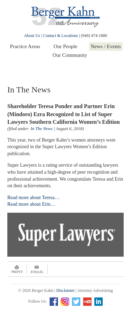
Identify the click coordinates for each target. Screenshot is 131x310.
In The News (41, 128)
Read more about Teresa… (33, 197)
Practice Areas (25, 46)
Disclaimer (65, 290)
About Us (32, 35)
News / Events (106, 46)
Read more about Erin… (31, 204)
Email (37, 269)
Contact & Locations (60, 35)
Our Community (70, 55)
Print (17, 269)
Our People (65, 46)
